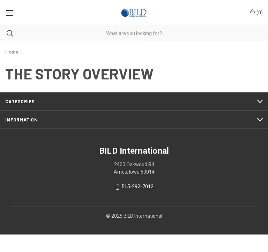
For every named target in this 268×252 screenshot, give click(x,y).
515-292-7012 (137, 187)
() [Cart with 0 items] (256, 12)
